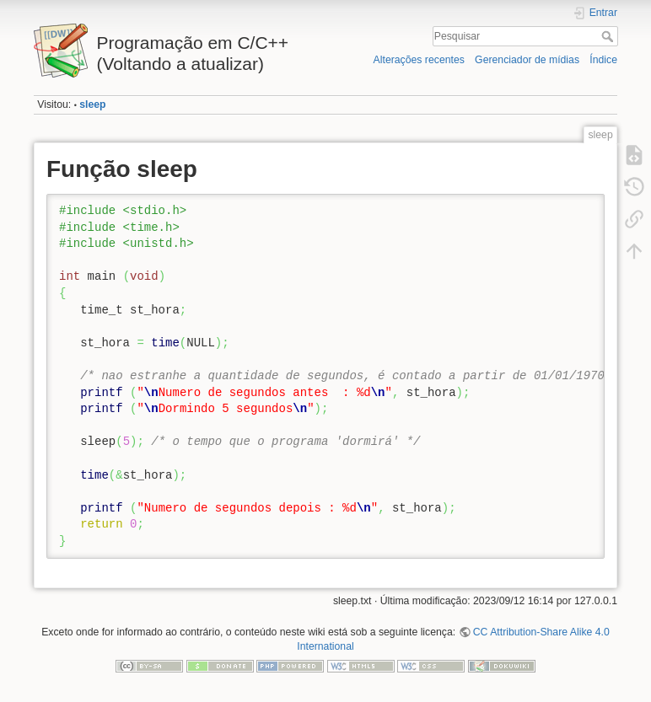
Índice (603, 60)
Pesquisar (609, 36)
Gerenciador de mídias (527, 60)
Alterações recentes (419, 60)
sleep (92, 104)
